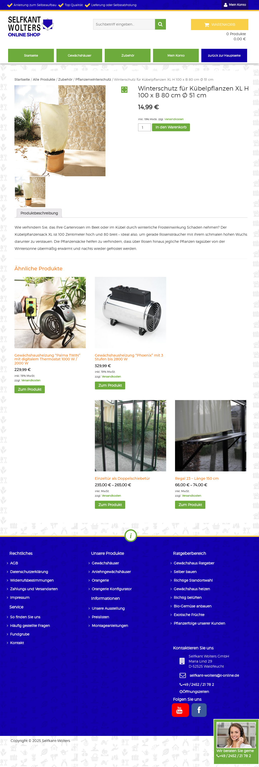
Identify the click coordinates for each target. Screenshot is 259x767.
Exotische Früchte (189, 614)
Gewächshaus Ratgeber (194, 563)
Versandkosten (174, 119)
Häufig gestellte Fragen (30, 625)
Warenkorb (219, 24)
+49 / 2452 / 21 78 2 (235, 756)
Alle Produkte (44, 79)
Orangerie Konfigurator (112, 589)
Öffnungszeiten (196, 691)
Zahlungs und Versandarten (34, 589)
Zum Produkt (29, 389)
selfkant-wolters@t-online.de (214, 675)
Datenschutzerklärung (29, 571)
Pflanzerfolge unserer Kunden (199, 623)
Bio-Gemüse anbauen (192, 606)
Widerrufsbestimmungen (32, 580)
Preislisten (100, 617)
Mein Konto (235, 5)
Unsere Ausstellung (108, 608)
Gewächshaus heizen (192, 589)
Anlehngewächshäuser (111, 571)
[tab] (39, 213)
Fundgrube (19, 634)
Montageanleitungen (110, 625)
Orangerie (100, 580)
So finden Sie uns (25, 617)
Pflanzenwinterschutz (93, 79)
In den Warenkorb (171, 127)
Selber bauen (185, 571)
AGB (14, 563)
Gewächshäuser (105, 563)
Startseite (22, 79)
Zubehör (65, 79)
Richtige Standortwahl (193, 580)
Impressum (20, 597)
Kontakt (17, 643)
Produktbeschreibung (39, 213)
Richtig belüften (188, 597)
